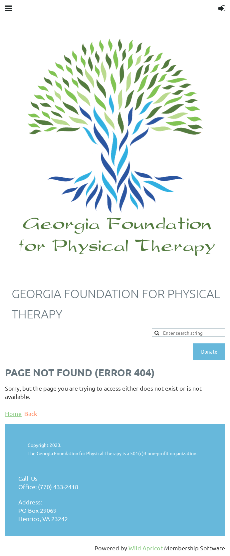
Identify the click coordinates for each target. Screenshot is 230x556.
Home (13, 413)
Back (30, 413)
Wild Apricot (145, 547)
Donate (209, 351)
